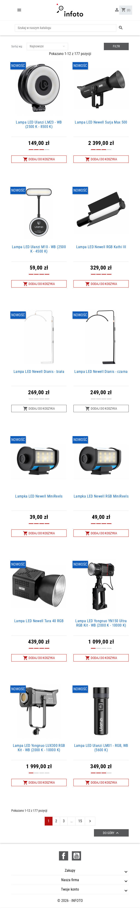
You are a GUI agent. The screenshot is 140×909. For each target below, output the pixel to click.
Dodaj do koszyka (39, 159)
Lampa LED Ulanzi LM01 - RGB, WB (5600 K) (101, 747)
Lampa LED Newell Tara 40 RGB (39, 621)
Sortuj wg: (17, 46)
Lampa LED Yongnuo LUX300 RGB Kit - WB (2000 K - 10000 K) (39, 747)
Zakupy (70, 870)
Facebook (63, 855)
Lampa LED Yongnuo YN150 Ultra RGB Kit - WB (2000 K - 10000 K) (101, 623)
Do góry (111, 833)
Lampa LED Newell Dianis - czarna (101, 371)
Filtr (116, 46)
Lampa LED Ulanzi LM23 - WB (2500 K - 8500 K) (39, 124)
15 (80, 821)
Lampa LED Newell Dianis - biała (39, 371)
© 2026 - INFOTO (70, 900)
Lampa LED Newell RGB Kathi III (101, 247)
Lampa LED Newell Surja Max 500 (101, 122)
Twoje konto (70, 889)
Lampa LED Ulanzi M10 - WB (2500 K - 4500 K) (39, 249)
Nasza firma (70, 880)
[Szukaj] (65, 28)
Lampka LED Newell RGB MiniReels (101, 496)
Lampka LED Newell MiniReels (38, 496)
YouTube (76, 855)
